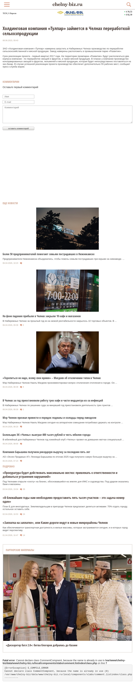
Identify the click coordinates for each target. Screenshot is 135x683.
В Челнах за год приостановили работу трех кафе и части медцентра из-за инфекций (53, 400)
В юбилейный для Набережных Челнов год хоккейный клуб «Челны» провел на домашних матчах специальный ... (63, 439)
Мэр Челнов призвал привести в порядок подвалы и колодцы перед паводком (49, 418)
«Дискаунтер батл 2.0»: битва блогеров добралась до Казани (41, 645)
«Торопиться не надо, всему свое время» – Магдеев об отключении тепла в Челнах (52, 378)
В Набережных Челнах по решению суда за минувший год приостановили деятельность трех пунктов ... (58, 405)
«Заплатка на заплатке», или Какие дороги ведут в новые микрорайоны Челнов (55, 522)
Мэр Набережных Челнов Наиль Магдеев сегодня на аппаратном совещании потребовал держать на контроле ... (63, 422)
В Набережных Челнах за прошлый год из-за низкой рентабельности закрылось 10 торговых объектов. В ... (60, 321)
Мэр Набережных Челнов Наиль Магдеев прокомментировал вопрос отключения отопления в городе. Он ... (60, 382)
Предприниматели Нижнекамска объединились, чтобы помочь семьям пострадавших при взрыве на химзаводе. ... (63, 259)
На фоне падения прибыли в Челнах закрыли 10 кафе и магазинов (42, 316)
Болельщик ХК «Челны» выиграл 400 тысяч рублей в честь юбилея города (46, 435)
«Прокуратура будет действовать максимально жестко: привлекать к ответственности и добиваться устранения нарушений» (60, 475)
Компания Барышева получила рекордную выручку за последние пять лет (46, 452)
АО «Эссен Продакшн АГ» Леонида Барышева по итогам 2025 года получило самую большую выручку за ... (60, 456)
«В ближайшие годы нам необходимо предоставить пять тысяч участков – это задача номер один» (63, 500)
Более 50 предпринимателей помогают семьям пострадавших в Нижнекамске (48, 254)
